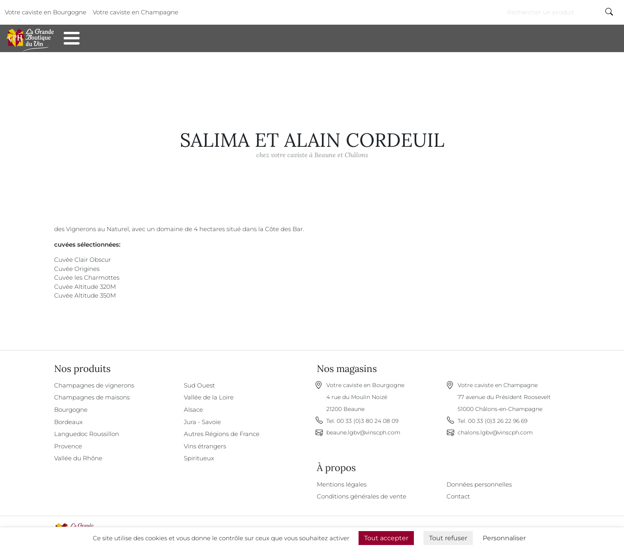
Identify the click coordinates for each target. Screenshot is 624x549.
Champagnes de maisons (92, 397)
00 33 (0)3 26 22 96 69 (497, 420)
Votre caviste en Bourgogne (45, 12)
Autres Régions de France (221, 434)
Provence (68, 446)
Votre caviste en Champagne (135, 12)
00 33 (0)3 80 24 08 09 (367, 420)
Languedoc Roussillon (86, 434)
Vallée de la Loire (209, 397)
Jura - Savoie (202, 422)
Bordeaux (68, 422)
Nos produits (90, 41)
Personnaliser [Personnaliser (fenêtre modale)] (504, 538)
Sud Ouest (199, 385)
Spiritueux (199, 458)
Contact (141, 41)
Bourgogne (71, 409)
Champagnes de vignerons (94, 385)
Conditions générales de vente (361, 496)
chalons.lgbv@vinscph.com (495, 432)
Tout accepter (386, 538)
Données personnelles (479, 484)
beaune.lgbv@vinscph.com (363, 432)
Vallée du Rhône (78, 458)
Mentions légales (342, 484)
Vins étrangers (205, 446)
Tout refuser (448, 538)
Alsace (193, 409)
